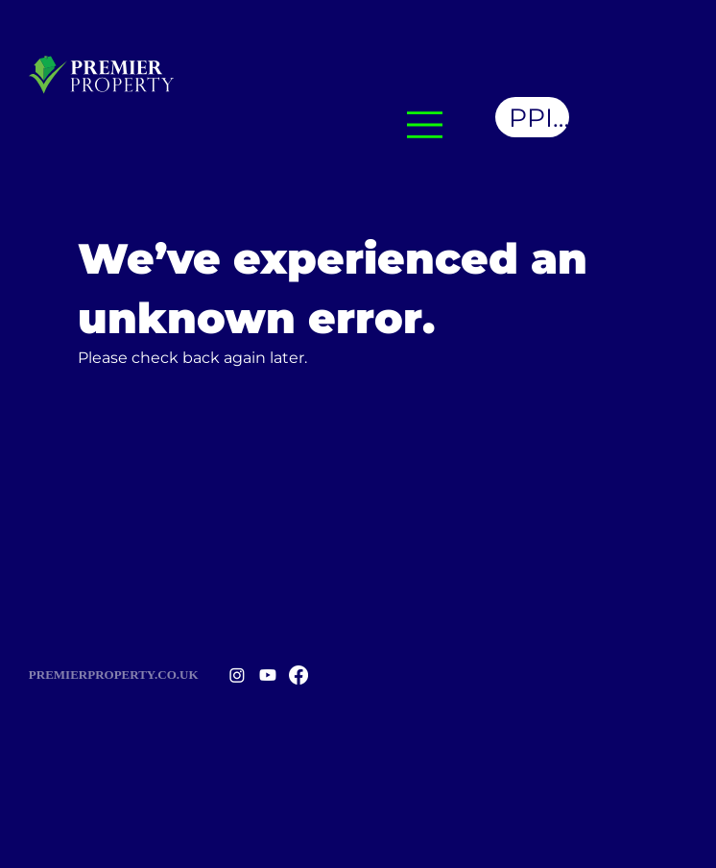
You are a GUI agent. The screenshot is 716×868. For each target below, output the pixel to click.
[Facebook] (298, 675)
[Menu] (424, 125)
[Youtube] (267, 675)
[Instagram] (237, 675)
